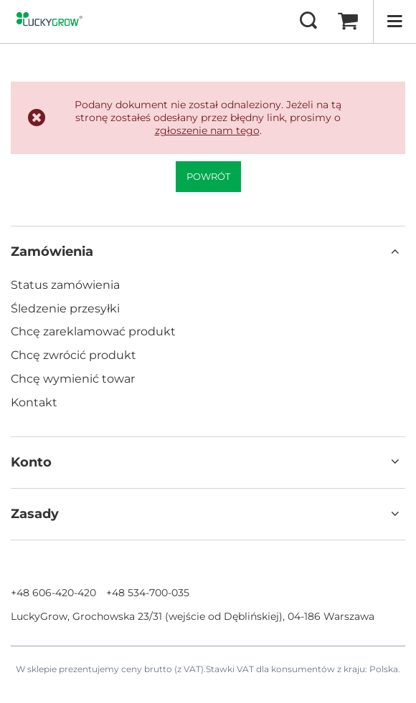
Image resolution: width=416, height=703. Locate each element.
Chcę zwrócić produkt (73, 355)
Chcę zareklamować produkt (93, 331)
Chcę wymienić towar (73, 379)
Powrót (208, 176)
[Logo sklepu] (51, 21)
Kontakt (34, 402)
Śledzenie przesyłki (65, 308)
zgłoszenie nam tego (207, 130)
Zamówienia (52, 251)
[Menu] (394, 21)
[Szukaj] (308, 21)
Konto (31, 462)
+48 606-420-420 (53, 592)
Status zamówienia (65, 285)
